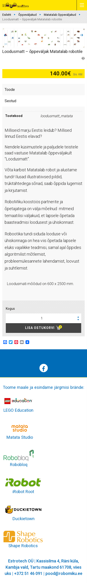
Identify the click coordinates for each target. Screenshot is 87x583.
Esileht (6, 14)
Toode (10, 89)
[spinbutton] (43, 318)
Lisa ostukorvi (40, 328)
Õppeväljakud (27, 14)
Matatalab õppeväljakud (60, 14)
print (83, 58)
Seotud (10, 101)
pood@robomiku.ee (63, 573)
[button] (78, 316)
